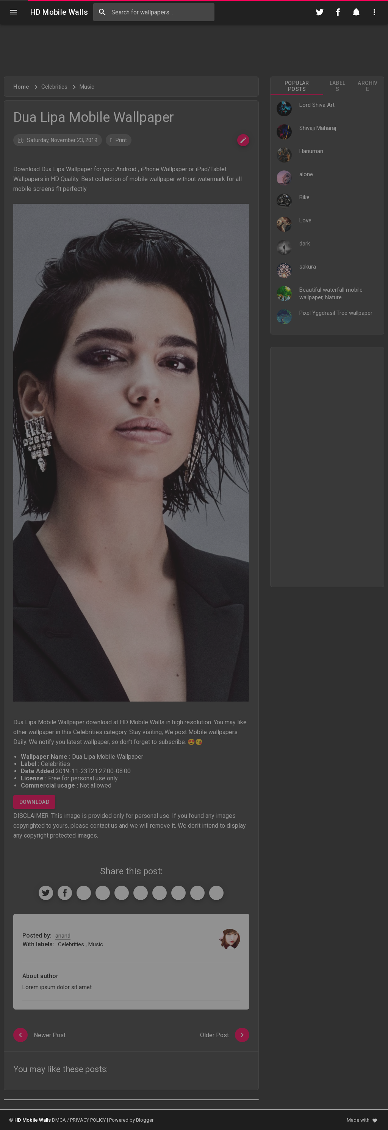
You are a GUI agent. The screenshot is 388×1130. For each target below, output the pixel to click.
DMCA (59, 1120)
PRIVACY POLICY (88, 1120)
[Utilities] (374, 12)
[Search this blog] (153, 12)
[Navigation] (14, 12)
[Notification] (356, 12)
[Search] (102, 12)
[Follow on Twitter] (320, 12)
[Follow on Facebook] (338, 12)
